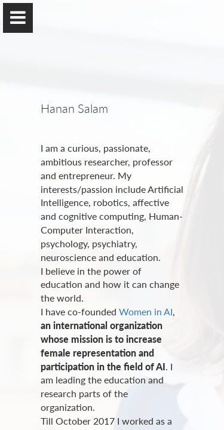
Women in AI (146, 311)
